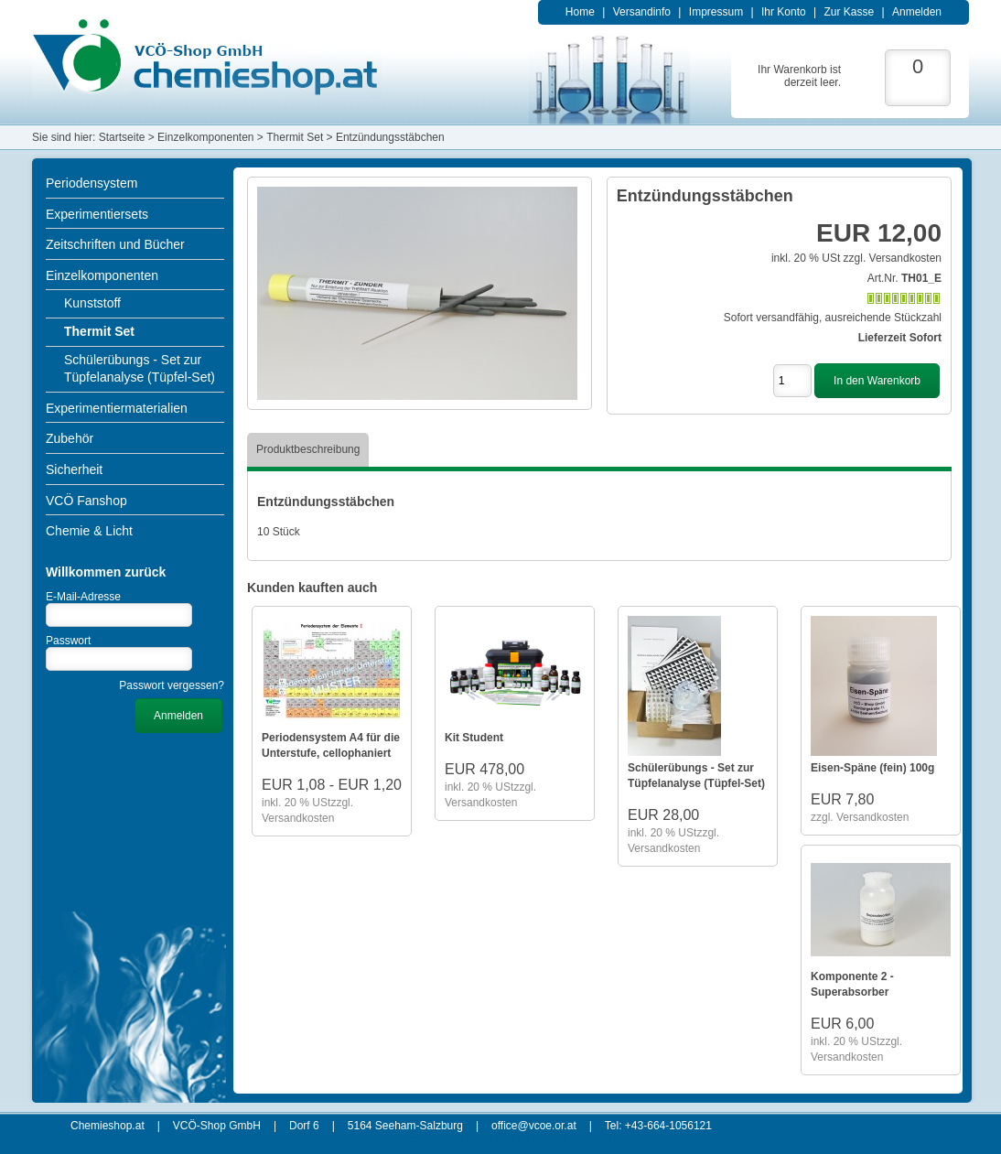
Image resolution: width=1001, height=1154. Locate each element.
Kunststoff (92, 303)
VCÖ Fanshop (86, 500)
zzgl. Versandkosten (893, 258)
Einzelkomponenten (102, 275)
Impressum (716, 11)
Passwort (68, 640)
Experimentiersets (97, 214)
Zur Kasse (848, 11)
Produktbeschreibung (308, 449)
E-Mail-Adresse (83, 596)
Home (580, 11)
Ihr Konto (783, 11)
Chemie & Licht (89, 530)
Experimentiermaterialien (117, 408)
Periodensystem (91, 183)
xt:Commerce (603, 1138)
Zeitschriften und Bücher (115, 244)
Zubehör (69, 438)
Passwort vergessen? (171, 685)
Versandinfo (642, 11)
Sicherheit (74, 469)
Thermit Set (99, 331)
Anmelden (917, 11)
